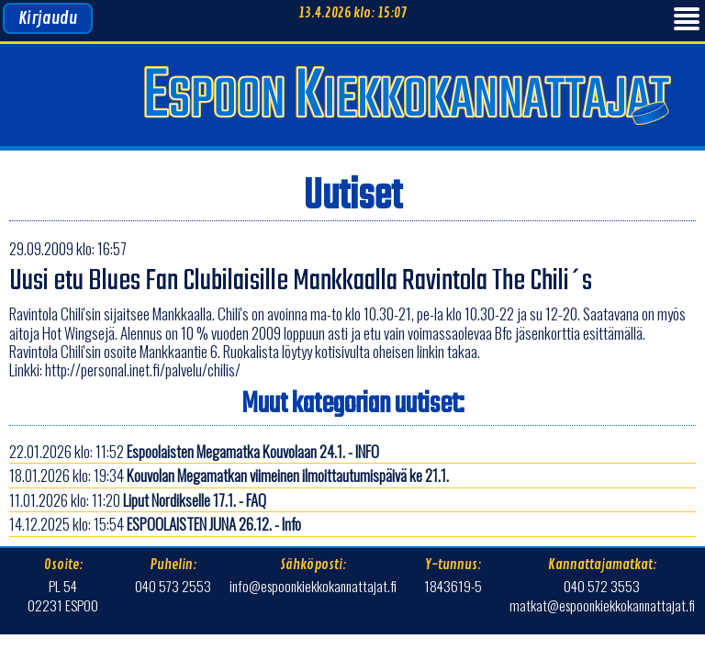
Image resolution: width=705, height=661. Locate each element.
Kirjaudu (47, 18)
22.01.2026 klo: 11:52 (194, 451)
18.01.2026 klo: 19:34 (229, 475)
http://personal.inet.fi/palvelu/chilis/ (143, 369)
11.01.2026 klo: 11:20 (137, 499)
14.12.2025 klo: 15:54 (155, 523)
